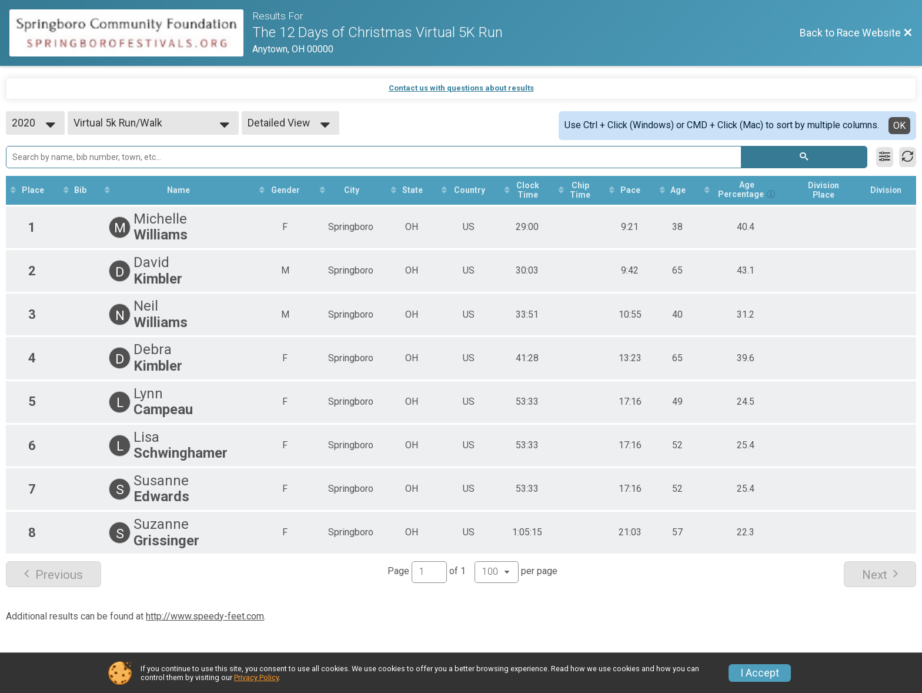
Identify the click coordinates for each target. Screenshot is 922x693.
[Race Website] (130, 32)
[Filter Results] (884, 157)
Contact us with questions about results (461, 88)
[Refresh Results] (907, 157)
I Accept (759, 673)
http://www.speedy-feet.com (205, 616)
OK (899, 125)
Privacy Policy (256, 677)
